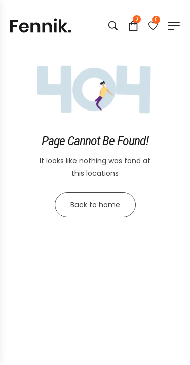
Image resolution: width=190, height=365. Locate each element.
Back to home (95, 205)
